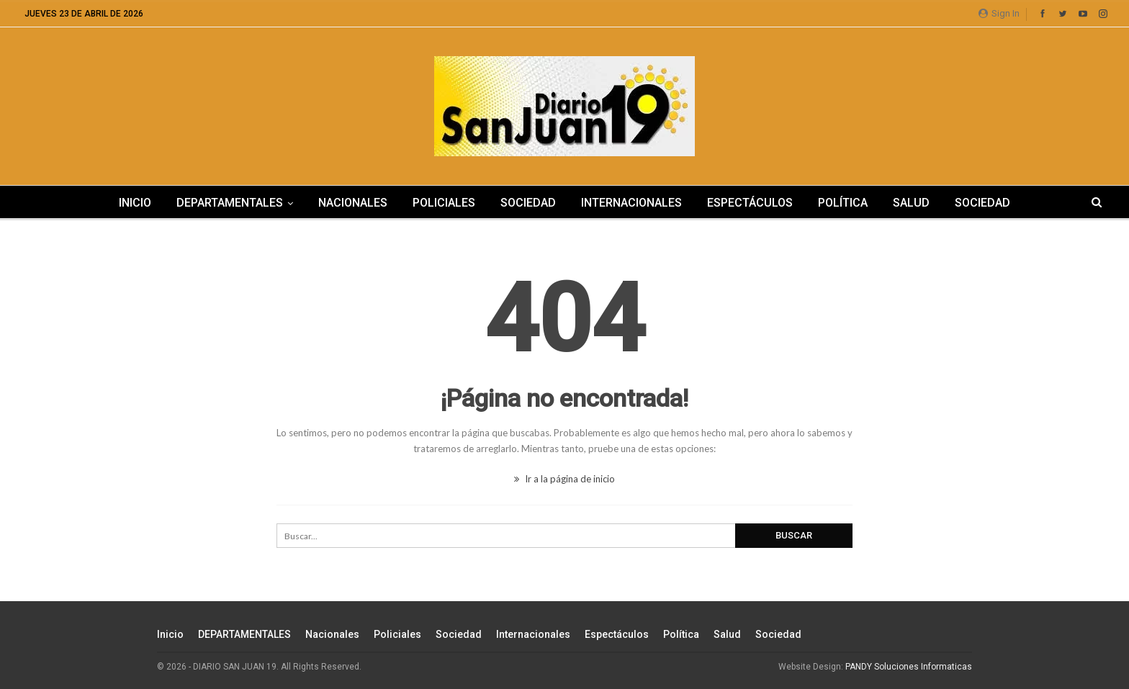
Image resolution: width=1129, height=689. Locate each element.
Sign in (999, 13)
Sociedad (528, 203)
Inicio (135, 203)
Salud (911, 203)
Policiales (444, 203)
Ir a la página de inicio (564, 479)
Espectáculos (750, 203)
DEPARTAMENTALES (229, 203)
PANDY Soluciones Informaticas (908, 667)
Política (843, 203)
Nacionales (352, 203)
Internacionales (631, 203)
